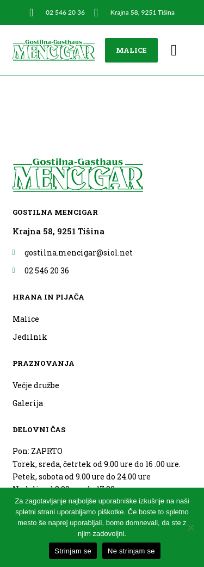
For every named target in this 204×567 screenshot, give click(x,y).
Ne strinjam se (131, 551)
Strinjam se (72, 551)
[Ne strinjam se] (190, 527)
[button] (174, 51)
